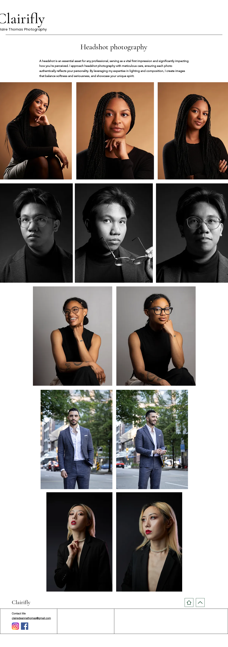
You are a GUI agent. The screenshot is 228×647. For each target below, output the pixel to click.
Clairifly (21, 602)
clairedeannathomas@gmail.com (31, 618)
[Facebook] (24, 626)
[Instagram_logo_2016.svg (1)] (15, 626)
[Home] (189, 602)
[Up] (200, 602)
